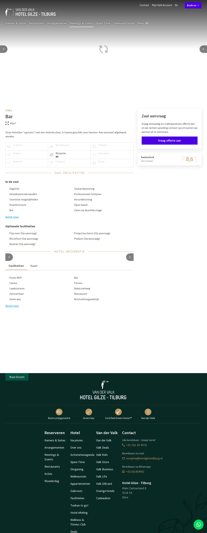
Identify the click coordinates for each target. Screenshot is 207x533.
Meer (143, 23)
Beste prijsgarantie (59, 414)
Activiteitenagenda (82, 455)
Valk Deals (102, 447)
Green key (88, 414)
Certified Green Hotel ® (118, 414)
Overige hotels (105, 491)
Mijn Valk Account (162, 5)
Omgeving (76, 469)
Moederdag (51, 481)
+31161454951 (133, 471)
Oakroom (76, 491)
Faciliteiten (77, 498)
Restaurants (36, 23)
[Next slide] (203, 49)
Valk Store (102, 462)
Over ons (76, 447)
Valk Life (101, 476)
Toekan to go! (79, 505)
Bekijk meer (12, 306)
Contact (144, 5)
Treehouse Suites (124, 23)
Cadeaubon (103, 498)
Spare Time (103, 23)
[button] (9, 257)
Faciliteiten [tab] (16, 266)
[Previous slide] (3, 49)
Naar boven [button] (16, 377)
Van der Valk (148, 414)
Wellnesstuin (78, 476)
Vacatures (76, 440)
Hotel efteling (79, 513)
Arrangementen (57, 23)
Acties (48, 474)
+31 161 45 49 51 (134, 445)
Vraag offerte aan (169, 140)
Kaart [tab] (34, 266)
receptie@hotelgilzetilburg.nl (142, 458)
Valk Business (104, 469)
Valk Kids (102, 455)
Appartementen (80, 484)
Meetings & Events (81, 23)
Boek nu (193, 5)
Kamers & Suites (15, 23)
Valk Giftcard (104, 484)
